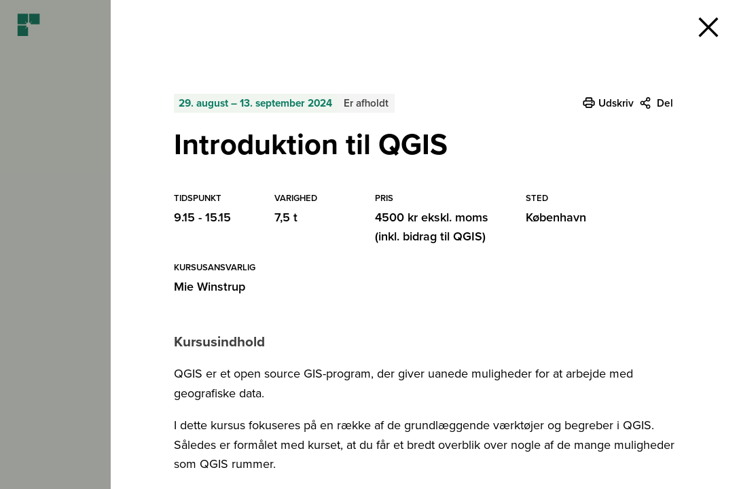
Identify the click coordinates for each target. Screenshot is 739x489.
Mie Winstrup (209, 286)
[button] (708, 27)
